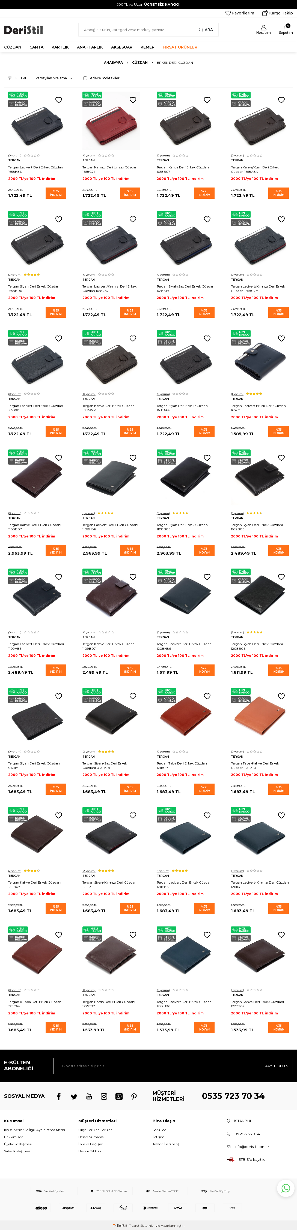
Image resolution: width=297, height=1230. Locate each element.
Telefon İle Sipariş (166, 1143)
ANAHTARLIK (90, 47)
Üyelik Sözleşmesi (18, 1143)
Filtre (17, 78)
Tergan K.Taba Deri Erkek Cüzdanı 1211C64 (35, 1003)
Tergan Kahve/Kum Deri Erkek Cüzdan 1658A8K (255, 169)
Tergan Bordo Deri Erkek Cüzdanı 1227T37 (108, 1003)
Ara (206, 29)
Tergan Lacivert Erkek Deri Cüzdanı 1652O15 (259, 407)
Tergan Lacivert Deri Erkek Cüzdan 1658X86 (35, 407)
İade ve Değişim (90, 1143)
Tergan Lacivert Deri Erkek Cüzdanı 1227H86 (184, 1003)
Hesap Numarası (91, 1136)
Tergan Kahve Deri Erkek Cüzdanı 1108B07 (34, 526)
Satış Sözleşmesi (17, 1150)
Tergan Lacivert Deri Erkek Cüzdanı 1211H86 (184, 884)
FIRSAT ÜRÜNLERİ (180, 47)
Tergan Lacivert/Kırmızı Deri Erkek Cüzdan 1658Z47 (109, 288)
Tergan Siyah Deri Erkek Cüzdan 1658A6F (182, 407)
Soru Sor (159, 1129)
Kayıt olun (276, 1064)
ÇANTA (36, 47)
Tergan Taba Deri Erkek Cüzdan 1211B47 (182, 764)
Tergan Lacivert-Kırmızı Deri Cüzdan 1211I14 (260, 884)
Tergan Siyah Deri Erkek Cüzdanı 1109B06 (257, 526)
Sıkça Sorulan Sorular (95, 1129)
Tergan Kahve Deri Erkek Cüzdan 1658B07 (183, 169)
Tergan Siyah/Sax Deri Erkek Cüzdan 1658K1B (185, 288)
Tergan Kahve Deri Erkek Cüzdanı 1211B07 (34, 884)
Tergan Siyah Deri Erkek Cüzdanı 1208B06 (257, 645)
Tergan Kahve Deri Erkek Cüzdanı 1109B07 (108, 645)
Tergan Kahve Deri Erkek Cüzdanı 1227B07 (257, 1003)
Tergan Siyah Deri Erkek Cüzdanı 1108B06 (183, 526)
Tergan (14, 160)
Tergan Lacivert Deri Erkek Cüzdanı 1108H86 (110, 526)
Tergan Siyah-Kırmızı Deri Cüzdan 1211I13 (109, 884)
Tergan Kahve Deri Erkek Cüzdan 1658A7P (108, 407)
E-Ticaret (132, 1225)
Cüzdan (140, 63)
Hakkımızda (13, 1136)
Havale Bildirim (90, 1150)
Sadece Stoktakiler (101, 78)
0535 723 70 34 (233, 1095)
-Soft (119, 1225)
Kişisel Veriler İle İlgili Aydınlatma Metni (34, 1129)
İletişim (158, 1136)
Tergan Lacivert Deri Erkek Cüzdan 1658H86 (35, 169)
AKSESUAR (121, 47)
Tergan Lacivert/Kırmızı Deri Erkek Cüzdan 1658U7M (258, 288)
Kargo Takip (277, 13)
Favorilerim (239, 13)
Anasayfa (113, 63)
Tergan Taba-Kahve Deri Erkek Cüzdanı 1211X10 (255, 764)
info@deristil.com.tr (251, 1145)
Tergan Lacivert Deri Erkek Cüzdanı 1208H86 (184, 645)
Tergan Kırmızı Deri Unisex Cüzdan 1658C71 (109, 169)
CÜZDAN (12, 47)
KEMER (148, 47)
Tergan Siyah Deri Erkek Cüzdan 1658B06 (33, 288)
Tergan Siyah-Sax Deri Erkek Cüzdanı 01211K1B (104, 764)
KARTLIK (60, 47)
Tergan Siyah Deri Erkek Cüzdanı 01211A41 (34, 764)
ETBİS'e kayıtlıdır (253, 1158)
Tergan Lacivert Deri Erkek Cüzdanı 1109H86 (36, 645)
